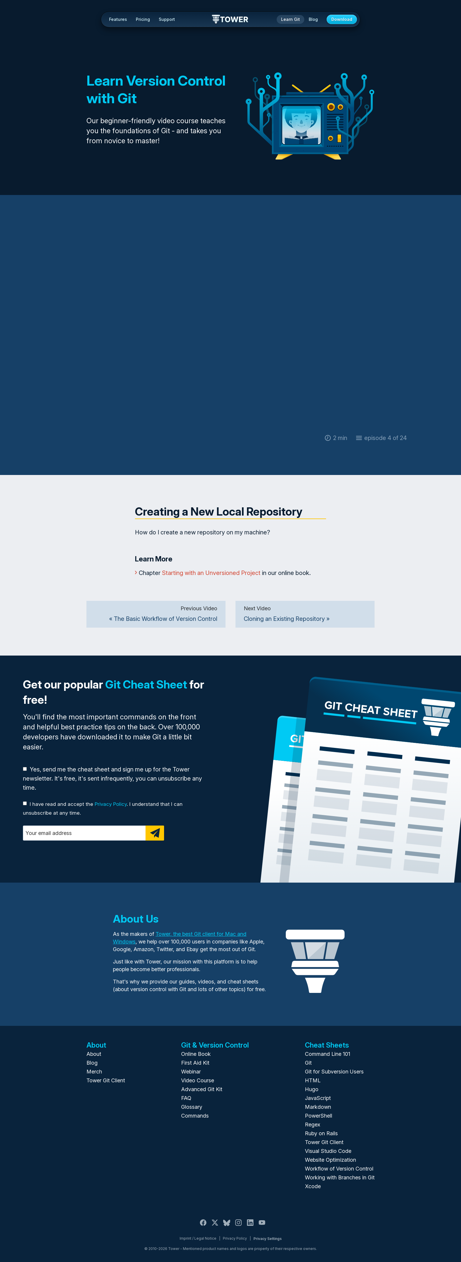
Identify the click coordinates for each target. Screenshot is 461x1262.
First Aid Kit (195, 1063)
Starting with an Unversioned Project (211, 572)
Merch (94, 1071)
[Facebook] (203, 1226)
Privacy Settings (267, 1238)
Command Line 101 (327, 1054)
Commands (195, 1116)
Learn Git (290, 19)
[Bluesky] (226, 1226)
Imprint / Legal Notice (198, 1238)
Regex (312, 1124)
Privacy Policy (111, 804)
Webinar (191, 1071)
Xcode (313, 1186)
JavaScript (318, 1098)
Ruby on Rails (321, 1133)
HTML (312, 1080)
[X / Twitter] (215, 1226)
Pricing (143, 19)
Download (341, 19)
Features (118, 19)
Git (308, 1063)
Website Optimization (330, 1160)
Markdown (318, 1107)
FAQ (186, 1098)
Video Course (197, 1080)
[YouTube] (262, 1226)
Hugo (311, 1089)
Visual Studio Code (328, 1151)
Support (167, 19)
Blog (313, 19)
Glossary (191, 1107)
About (93, 1054)
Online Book (196, 1054)
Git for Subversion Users (334, 1071)
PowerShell (318, 1116)
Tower (230, 20)
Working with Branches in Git (340, 1177)
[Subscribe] (155, 833)
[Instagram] (238, 1226)
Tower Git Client (105, 1080)
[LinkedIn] (250, 1226)
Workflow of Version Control (339, 1169)
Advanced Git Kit (201, 1089)
